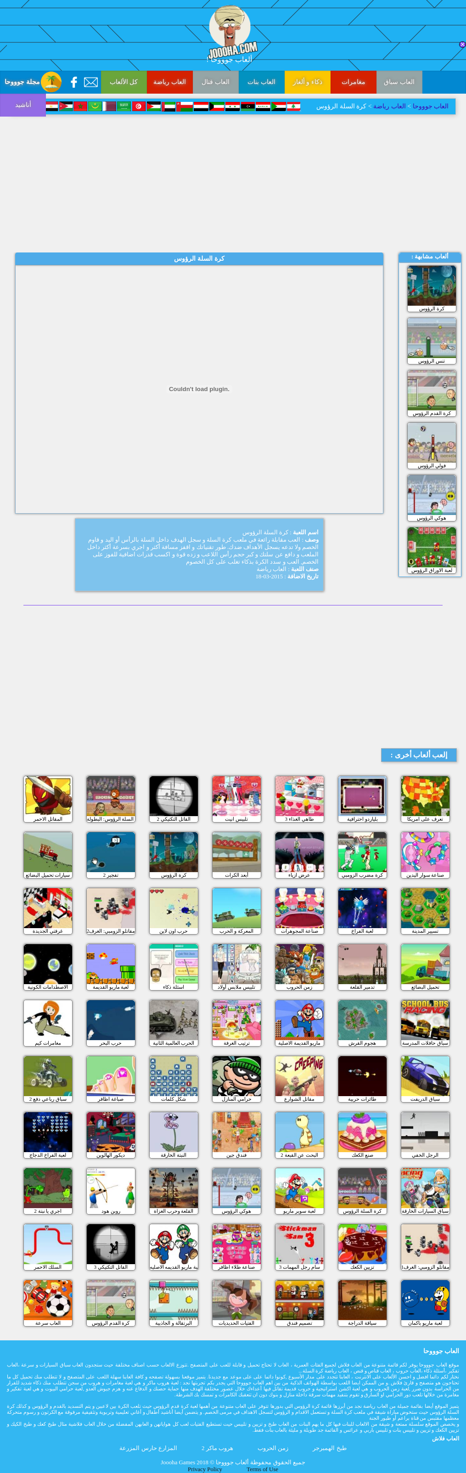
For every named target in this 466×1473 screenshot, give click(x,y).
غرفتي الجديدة (48, 931)
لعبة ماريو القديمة (111, 987)
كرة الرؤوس (431, 308)
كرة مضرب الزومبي (362, 875)
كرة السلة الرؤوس (362, 1211)
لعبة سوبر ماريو (299, 1211)
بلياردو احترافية (362, 819)
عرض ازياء (299, 875)
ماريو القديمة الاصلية (299, 1043)
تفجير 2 (110, 875)
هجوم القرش (362, 1043)
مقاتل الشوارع (299, 1099)
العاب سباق (399, 81)
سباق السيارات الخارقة (425, 1211)
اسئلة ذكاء (173, 987)
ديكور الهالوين (110, 1155)
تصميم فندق (299, 1323)
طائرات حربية (362, 1099)
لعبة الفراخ (362, 931)
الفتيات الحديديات (236, 1323)
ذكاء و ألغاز (307, 81)
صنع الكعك (362, 1155)
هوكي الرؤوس (431, 518)
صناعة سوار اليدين (425, 875)
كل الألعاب (124, 81)
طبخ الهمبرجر (329, 1448)
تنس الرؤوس (431, 361)
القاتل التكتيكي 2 (174, 819)
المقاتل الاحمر (48, 819)
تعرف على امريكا (425, 819)
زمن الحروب (299, 987)
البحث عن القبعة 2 (299, 1155)
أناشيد (23, 104)
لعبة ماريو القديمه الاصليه (174, 1267)
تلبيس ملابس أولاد (236, 987)
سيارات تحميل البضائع (48, 875)
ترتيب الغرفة (237, 1043)
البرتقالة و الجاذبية (173, 1323)
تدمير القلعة (362, 987)
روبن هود (110, 1211)
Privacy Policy (205, 1469)
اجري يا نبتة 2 (48, 1211)
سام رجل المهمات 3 (299, 1267)
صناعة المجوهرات (299, 931)
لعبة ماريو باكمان (425, 1323)
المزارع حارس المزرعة (148, 1448)
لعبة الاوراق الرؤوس (431, 570)
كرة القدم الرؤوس (432, 413)
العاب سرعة (48, 1323)
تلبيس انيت (236, 819)
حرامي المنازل (237, 1099)
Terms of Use (262, 1469)
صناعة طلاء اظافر (236, 1267)
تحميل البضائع (425, 987)
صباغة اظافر (111, 1099)
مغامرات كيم (48, 1043)
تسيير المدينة (425, 931)
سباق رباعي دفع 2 (48, 1099)
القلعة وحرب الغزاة (174, 1211)
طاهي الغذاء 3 (299, 819)
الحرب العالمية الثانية (174, 1043)
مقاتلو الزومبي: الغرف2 (111, 931)
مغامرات (353, 81)
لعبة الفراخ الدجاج (47, 1155)
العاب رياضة (169, 81)
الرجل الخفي (425, 1155)
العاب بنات (261, 81)
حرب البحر (111, 1043)
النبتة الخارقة (173, 1155)
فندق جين (236, 1155)
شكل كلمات (173, 1099)
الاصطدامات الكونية (48, 987)
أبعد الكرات (236, 875)
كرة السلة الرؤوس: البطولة (111, 819)
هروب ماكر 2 (217, 1448)
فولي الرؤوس (432, 465)
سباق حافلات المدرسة (425, 1043)
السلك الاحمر (48, 1267)
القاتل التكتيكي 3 (111, 1267)
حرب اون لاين (173, 931)
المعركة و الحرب (236, 931)
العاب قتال (216, 81)
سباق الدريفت (425, 1099)
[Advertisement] (233, 183)
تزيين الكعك (362, 1267)
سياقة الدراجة (362, 1323)
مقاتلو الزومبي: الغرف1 (425, 1267)
